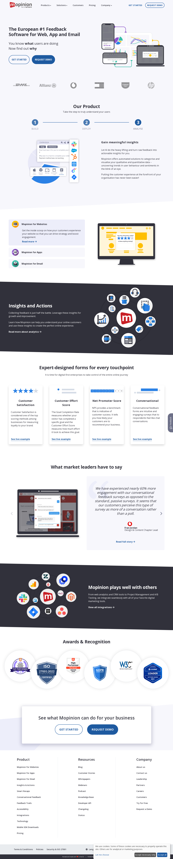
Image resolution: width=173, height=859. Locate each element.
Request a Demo (144, 809)
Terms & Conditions (23, 849)
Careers (140, 791)
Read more (29, 241)
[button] (161, 513)
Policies (39, 849)
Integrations (23, 815)
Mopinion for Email (32, 263)
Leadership (141, 779)
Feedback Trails (24, 803)
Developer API (84, 803)
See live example (20, 439)
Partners (140, 785)
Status (81, 815)
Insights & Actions (25, 785)
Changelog (83, 809)
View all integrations (101, 607)
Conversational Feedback (29, 797)
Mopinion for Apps (32, 252)
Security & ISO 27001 (56, 849)
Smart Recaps (23, 791)
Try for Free (142, 803)
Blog (80, 767)
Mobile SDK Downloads (28, 827)
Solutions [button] (62, 5)
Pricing (92, 5)
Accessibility (22, 809)
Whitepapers (84, 779)
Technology (22, 821)
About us (140, 767)
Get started (135, 5)
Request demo (155, 5)
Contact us (141, 773)
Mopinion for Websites (34, 224)
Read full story (125, 541)
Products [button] (46, 5)
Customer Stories (86, 773)
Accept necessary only (145, 854)
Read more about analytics (25, 331)
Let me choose (102, 854)
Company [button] (106, 5)
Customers (78, 5)
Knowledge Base (86, 797)
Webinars (82, 785)
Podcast (82, 791)
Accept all (162, 854)
